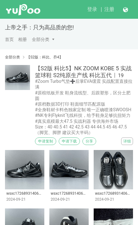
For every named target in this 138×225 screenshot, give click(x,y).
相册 (22, 39)
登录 (92, 9)
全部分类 (40, 39)
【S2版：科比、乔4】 (45, 57)
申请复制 (45, 141)
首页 (9, 39)
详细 (127, 141)
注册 (109, 9)
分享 (89, 141)
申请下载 (69, 141)
